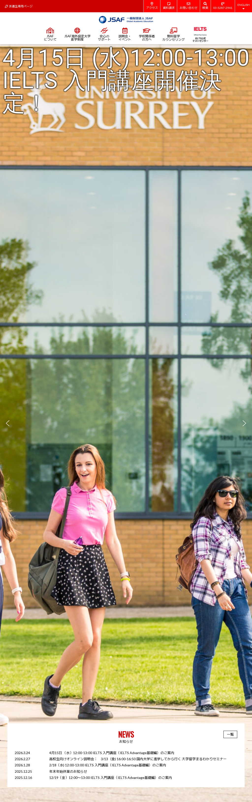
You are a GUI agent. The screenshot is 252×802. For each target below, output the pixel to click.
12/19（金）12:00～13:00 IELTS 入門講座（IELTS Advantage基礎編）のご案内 (110, 777)
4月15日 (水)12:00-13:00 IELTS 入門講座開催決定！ (126, 81)
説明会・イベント (124, 34)
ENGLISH (243, 6)
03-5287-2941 (222, 6)
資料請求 (169, 6)
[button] (126, 423)
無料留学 (173, 35)
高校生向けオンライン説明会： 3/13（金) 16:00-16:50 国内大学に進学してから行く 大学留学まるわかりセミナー (138, 759)
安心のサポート (104, 34)
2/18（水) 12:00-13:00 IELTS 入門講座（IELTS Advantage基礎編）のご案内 (107, 765)
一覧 (230, 734)
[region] (126, 423)
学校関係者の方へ (147, 34)
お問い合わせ (188, 6)
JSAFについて (50, 34)
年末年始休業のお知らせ (68, 771)
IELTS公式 (200, 34)
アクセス (152, 6)
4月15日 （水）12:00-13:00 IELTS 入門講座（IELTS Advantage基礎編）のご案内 (111, 753)
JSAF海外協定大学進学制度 (77, 34)
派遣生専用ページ (18, 6)
